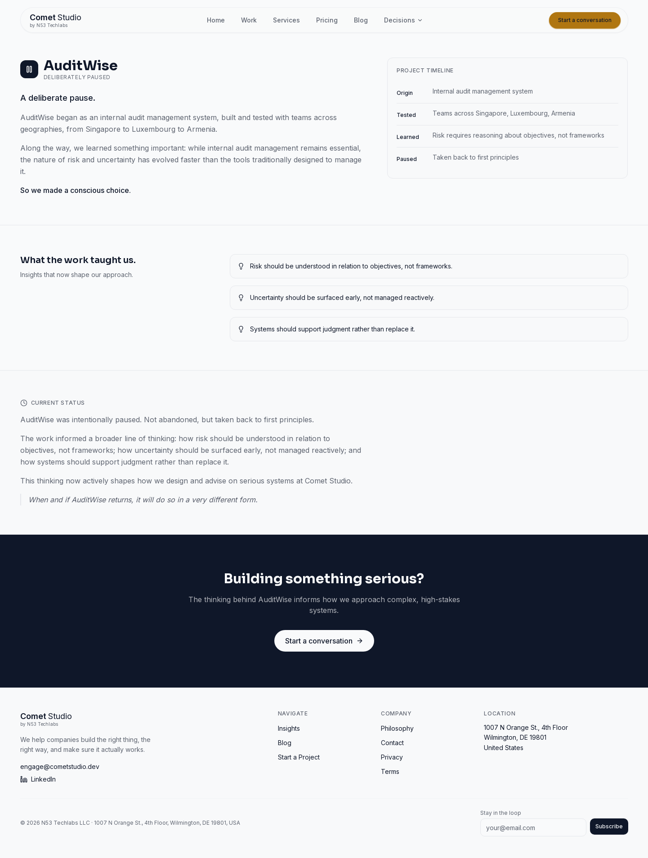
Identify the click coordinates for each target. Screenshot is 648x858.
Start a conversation (585, 20)
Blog (361, 20)
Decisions (403, 20)
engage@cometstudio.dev (59, 766)
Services (286, 20)
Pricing (327, 20)
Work (249, 20)
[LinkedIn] (143, 779)
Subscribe (609, 826)
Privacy (392, 757)
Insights (289, 728)
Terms (390, 771)
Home (216, 20)
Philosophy (397, 728)
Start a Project (299, 757)
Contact (392, 742)
